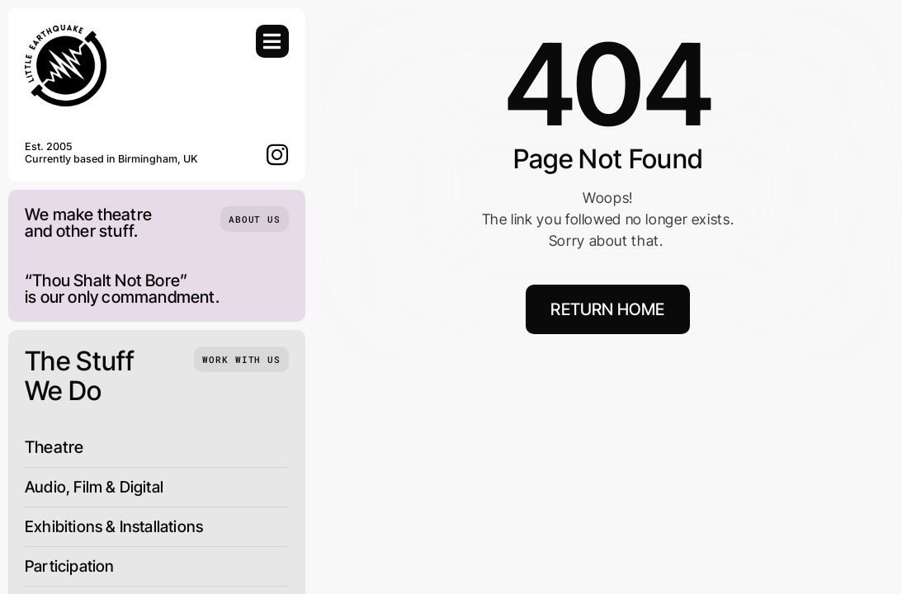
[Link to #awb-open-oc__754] (272, 41)
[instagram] (278, 154)
